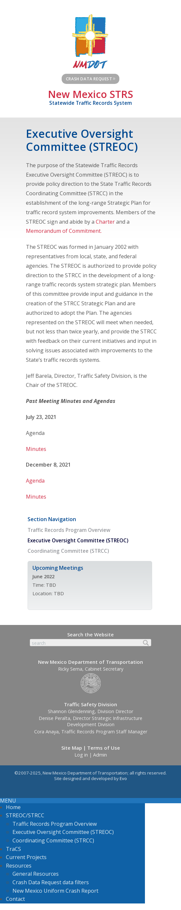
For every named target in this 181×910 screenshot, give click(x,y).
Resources (18, 865)
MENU (8, 800)
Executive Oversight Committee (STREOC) (78, 540)
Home (13, 807)
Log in (81, 755)
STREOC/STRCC (25, 815)
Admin (100, 755)
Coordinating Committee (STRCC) (68, 551)
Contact (15, 898)
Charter (106, 221)
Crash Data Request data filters (50, 882)
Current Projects (26, 857)
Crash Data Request (91, 78)
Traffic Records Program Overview (69, 530)
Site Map (71, 747)
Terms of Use (103, 747)
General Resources (35, 873)
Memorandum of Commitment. (64, 230)
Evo (123, 778)
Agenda (35, 480)
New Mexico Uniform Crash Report (55, 890)
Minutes (36, 449)
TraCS (13, 849)
